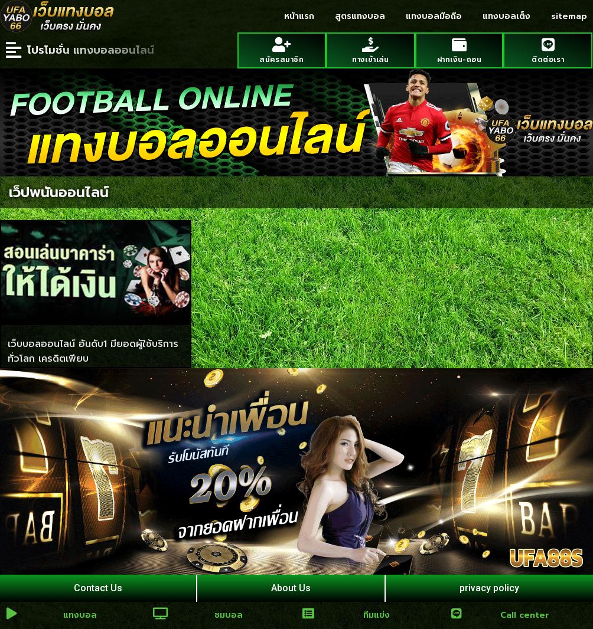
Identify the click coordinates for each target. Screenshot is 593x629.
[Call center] (456, 614)
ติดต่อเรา (548, 59)
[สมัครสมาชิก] (281, 44)
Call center (524, 615)
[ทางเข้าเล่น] (370, 44)
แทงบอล (80, 615)
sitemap (569, 16)
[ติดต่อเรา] (547, 44)
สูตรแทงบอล (360, 16)
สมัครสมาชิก (281, 59)
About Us (291, 588)
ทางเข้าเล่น (370, 59)
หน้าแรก (299, 16)
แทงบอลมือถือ (434, 16)
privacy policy (489, 588)
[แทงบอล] (12, 614)
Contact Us (98, 588)
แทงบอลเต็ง (506, 16)
